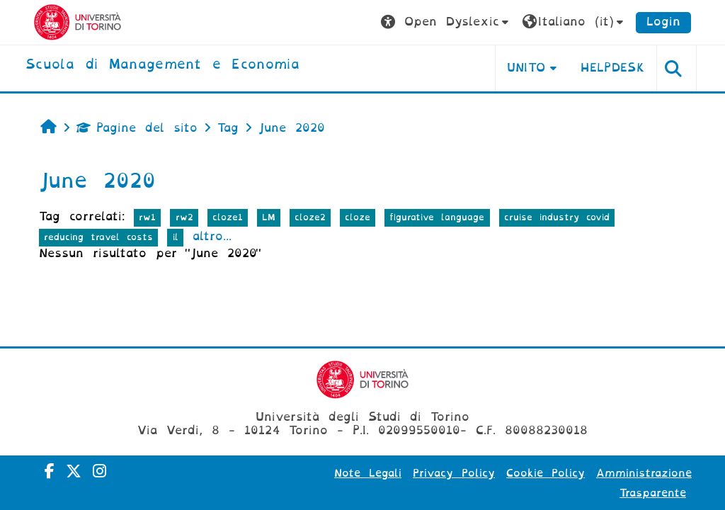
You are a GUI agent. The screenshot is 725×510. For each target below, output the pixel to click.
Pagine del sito (137, 128)
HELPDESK (613, 67)
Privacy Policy (454, 473)
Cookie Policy (545, 473)
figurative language (436, 217)
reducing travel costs (98, 237)
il (175, 237)
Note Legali (367, 473)
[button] (446, 22)
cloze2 (310, 217)
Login (663, 21)
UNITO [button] (526, 67)
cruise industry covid (557, 217)
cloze (357, 217)
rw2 (184, 217)
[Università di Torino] (77, 21)
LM (268, 217)
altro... (212, 236)
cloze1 (227, 217)
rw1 (147, 217)
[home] (162, 65)
